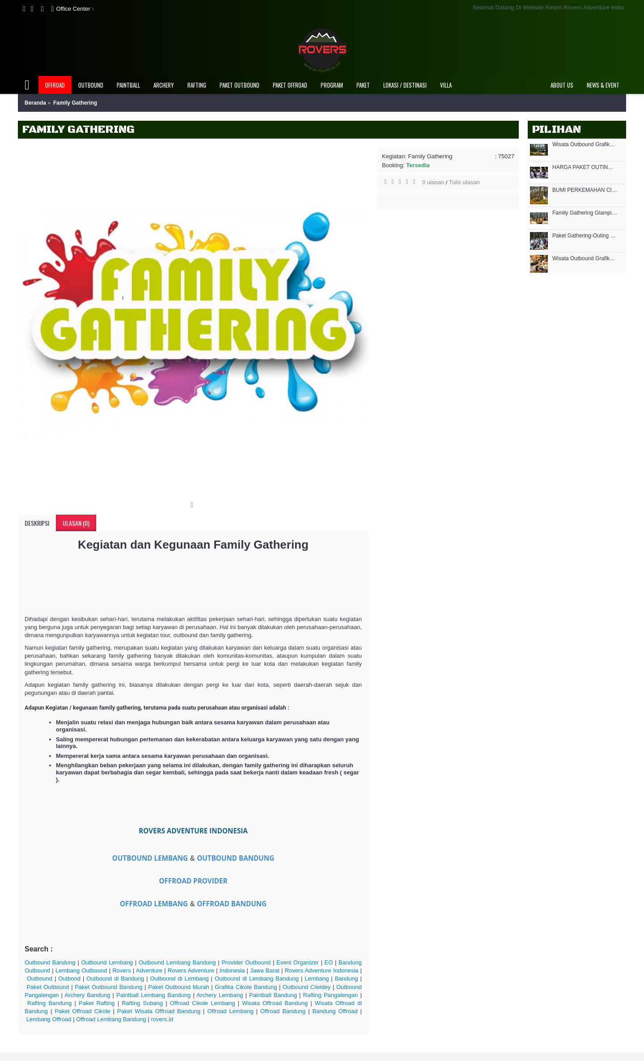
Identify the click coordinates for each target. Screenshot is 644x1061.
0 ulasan (433, 182)
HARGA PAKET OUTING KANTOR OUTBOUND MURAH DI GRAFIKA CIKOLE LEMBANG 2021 (584, 167)
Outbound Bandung (50, 962)
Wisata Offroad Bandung (275, 1003)
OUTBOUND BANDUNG (235, 858)
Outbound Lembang (107, 962)
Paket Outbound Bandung (109, 987)
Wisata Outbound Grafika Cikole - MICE (584, 259)
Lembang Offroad (49, 1019)
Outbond (69, 978)
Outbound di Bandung (115, 978)
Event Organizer (297, 962)
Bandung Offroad (335, 1011)
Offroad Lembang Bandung (111, 1019)
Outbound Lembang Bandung (177, 962)
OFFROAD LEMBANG (154, 903)
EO (329, 962)
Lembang (317, 978)
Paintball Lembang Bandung (153, 995)
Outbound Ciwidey (306, 987)
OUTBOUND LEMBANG (150, 858)
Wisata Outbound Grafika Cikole (584, 145)
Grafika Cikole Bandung (246, 987)
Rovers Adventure (191, 970)
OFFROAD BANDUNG (232, 903)
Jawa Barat (265, 970)
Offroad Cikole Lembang (202, 1003)
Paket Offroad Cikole (82, 1011)
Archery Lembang (219, 995)
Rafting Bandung (49, 1003)
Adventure (149, 970)
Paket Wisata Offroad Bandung (158, 1011)
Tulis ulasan (464, 182)
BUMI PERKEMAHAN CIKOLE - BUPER (584, 190)
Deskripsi (37, 523)
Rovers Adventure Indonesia (322, 970)
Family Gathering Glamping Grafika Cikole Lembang (584, 213)
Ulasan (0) (76, 523)
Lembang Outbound (81, 970)
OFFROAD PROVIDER (193, 880)
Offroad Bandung (282, 1011)
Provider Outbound (246, 962)
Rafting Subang (142, 1003)
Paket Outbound (48, 987)
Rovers (121, 970)
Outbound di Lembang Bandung (257, 978)
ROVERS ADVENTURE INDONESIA (193, 830)
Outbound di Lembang (179, 978)
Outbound (39, 978)
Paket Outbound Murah (178, 987)
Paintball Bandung (273, 995)
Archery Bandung (87, 995)
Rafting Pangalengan (330, 995)
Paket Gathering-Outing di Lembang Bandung (584, 236)
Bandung (346, 978)
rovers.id (162, 1019)
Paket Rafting (97, 1003)
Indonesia (232, 970)
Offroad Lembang (230, 1011)
